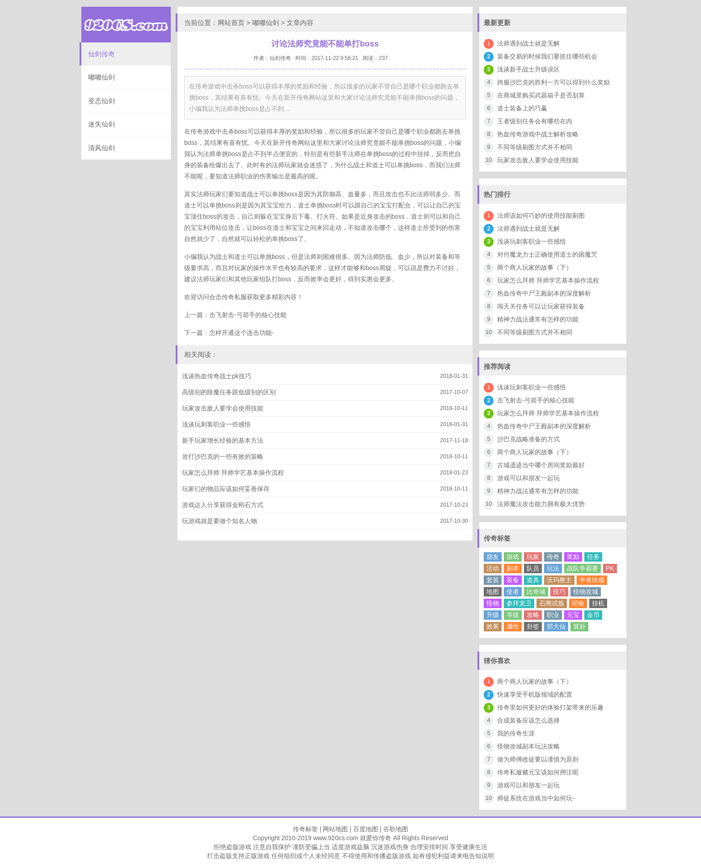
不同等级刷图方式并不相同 (534, 147)
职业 (553, 614)
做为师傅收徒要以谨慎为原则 (538, 759)
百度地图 (365, 829)
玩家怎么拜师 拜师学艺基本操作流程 (233, 472)
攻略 (533, 614)
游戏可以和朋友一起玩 (528, 478)
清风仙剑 (101, 148)
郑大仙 (556, 626)
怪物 (492, 603)
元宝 (573, 614)
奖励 (573, 556)
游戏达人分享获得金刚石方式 (222, 504)
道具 (533, 580)
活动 (492, 568)
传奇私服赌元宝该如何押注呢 (538, 772)
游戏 (513, 556)
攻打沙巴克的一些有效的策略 (222, 456)
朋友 (492, 556)
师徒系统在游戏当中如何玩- (535, 798)
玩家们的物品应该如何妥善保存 (226, 488)
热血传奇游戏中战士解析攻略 (538, 134)
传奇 (553, 556)
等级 (513, 614)
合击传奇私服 (228, 296)
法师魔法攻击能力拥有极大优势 (541, 504)
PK (610, 568)
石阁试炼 (551, 603)
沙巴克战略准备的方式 (528, 439)
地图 (492, 591)
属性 (513, 626)
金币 (593, 614)
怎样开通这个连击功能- (241, 332)
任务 (593, 556)
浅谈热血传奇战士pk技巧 (216, 376)
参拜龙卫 (519, 603)
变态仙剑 (101, 101)
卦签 (533, 626)
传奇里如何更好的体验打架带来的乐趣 (550, 707)
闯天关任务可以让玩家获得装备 (541, 306)
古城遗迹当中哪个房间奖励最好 (541, 465)
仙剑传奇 (101, 54)
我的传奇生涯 (516, 733)
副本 (513, 568)
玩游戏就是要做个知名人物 (219, 520)
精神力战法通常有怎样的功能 (538, 319)
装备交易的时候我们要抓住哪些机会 (547, 56)
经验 (578, 603)
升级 (492, 614)
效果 (492, 626)
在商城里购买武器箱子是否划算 (541, 95)
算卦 (579, 626)
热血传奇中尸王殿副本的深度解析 (544, 293)
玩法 (553, 568)
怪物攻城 (585, 591)
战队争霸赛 (582, 568)
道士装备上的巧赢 (522, 108)
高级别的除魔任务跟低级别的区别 (229, 392)
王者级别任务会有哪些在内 (534, 121)
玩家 (533, 556)
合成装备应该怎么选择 (528, 720)
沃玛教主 (559, 580)
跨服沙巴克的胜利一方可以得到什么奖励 (553, 82)
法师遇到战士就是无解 (528, 43)
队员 (533, 568)
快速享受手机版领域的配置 (534, 694)
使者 (513, 591)
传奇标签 (305, 829)
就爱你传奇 (375, 838)
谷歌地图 (395, 829)
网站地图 (335, 829)
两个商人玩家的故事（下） (534, 267)
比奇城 (536, 591)
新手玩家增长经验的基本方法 (222, 440)
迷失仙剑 (101, 124)
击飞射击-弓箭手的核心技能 (248, 314)
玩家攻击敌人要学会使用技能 (222, 408)
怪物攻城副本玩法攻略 (528, 746)
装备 (513, 580)
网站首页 (231, 22)
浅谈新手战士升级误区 (528, 69)
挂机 (598, 603)
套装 (492, 580)
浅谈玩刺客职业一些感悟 (216, 424)
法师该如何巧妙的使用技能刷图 (541, 215)
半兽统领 (591, 580)
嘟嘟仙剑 (101, 77)
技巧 (559, 591)
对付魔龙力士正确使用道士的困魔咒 (547, 254)
